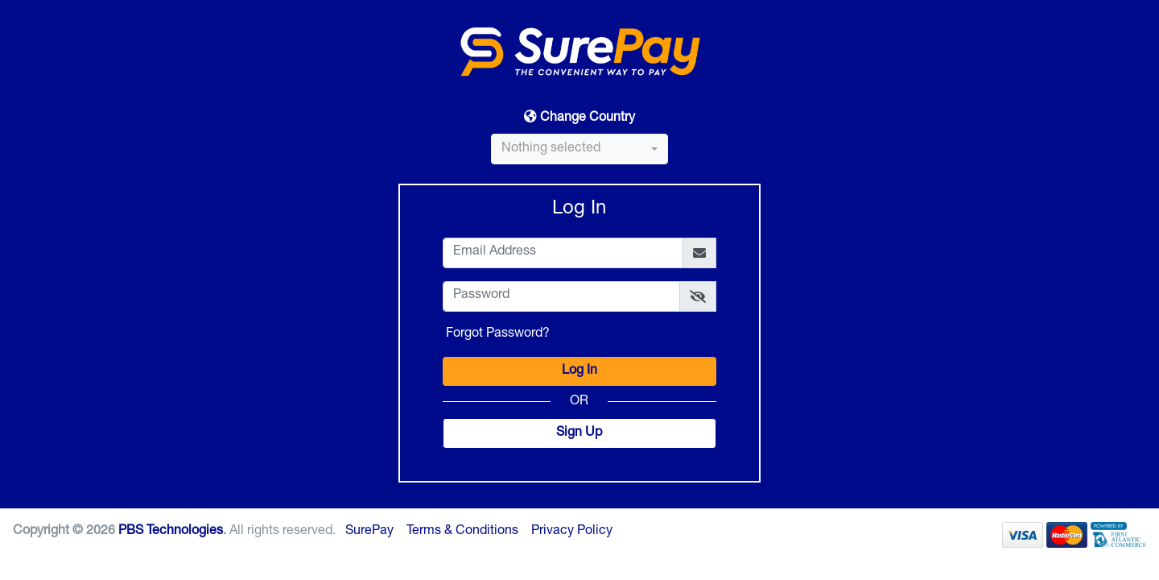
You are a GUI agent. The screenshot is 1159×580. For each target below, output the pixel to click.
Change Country (579, 117)
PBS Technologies (170, 531)
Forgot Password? (498, 334)
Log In (579, 371)
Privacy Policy (571, 531)
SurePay (369, 531)
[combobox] (579, 149)
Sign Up (579, 433)
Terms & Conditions (462, 531)
